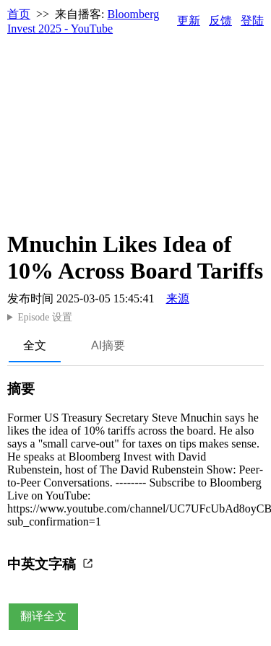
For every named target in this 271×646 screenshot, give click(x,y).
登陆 (252, 20)
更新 (188, 20)
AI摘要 (108, 345)
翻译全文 (43, 616)
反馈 (220, 20)
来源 (177, 298)
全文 (34, 345)
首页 (18, 14)
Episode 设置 (44, 317)
